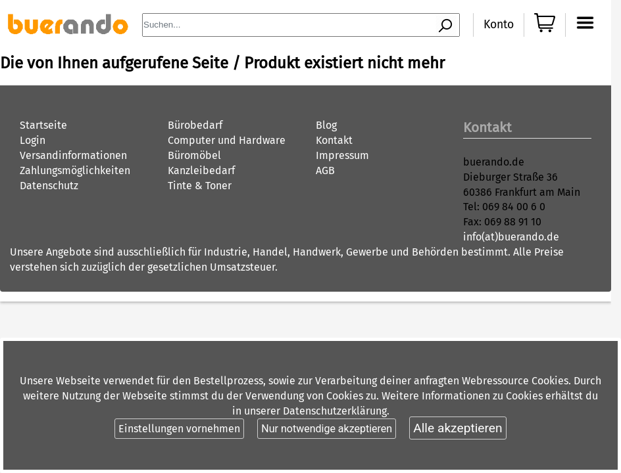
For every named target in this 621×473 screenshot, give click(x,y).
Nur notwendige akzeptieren (326, 428)
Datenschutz (49, 185)
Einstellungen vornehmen (179, 428)
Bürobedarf (195, 125)
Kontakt (334, 140)
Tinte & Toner (200, 185)
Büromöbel (194, 155)
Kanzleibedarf (201, 170)
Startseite (43, 125)
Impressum (342, 155)
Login (32, 140)
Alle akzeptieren (457, 428)
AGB (325, 170)
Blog (326, 125)
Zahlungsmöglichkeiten (75, 170)
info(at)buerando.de (511, 237)
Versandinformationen (73, 155)
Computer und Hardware (227, 140)
